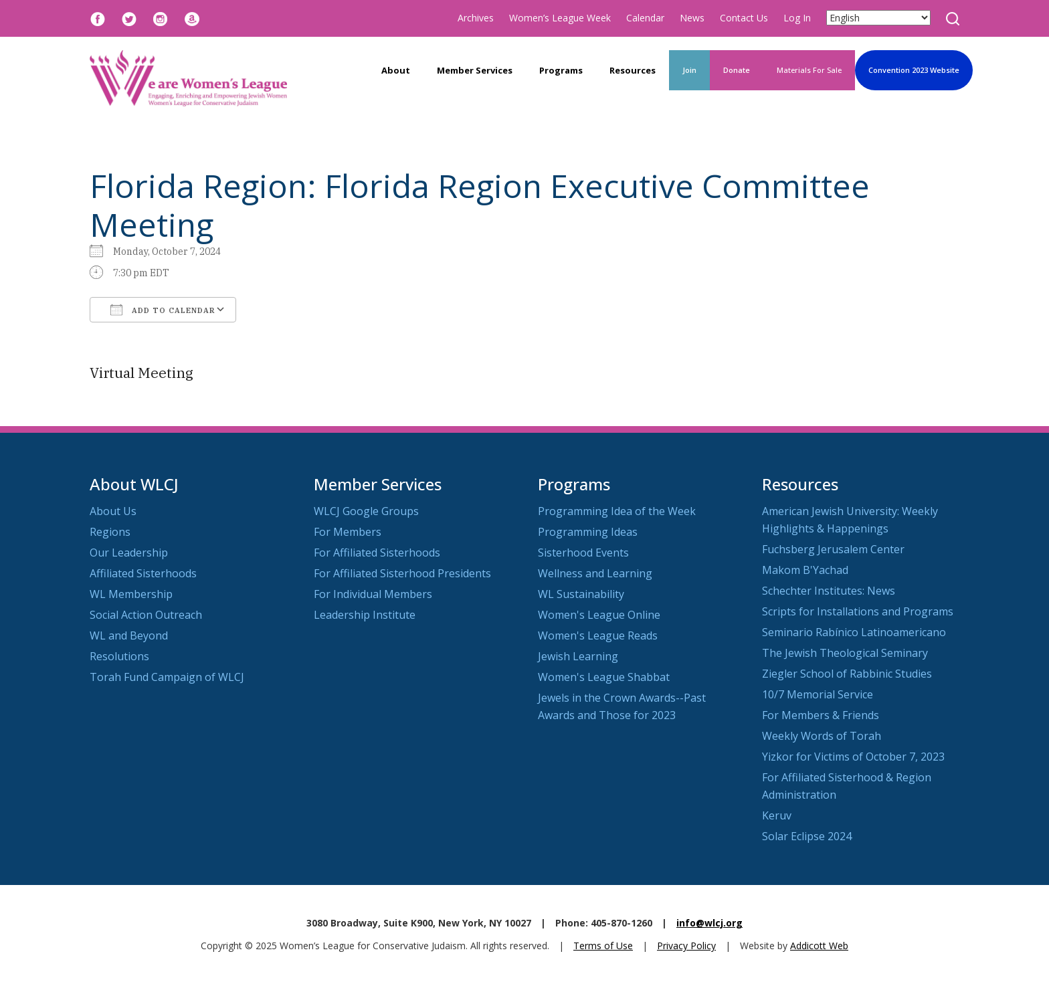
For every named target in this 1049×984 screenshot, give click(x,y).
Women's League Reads (598, 635)
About (395, 70)
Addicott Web (819, 945)
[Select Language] (878, 17)
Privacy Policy (686, 945)
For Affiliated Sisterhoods (377, 552)
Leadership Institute (364, 614)
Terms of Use (603, 945)
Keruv (776, 815)
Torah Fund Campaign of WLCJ (167, 677)
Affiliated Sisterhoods (143, 573)
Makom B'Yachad (805, 570)
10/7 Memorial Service (817, 694)
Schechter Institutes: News (828, 590)
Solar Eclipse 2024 (807, 836)
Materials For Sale (809, 70)
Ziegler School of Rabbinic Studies (847, 673)
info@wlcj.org (709, 922)
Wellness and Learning (595, 573)
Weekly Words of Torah (821, 735)
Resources (632, 70)
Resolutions (119, 656)
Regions (110, 531)
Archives (476, 17)
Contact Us (744, 17)
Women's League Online (599, 614)
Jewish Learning (578, 656)
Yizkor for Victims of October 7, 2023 (853, 756)
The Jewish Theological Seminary (845, 653)
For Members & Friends (820, 715)
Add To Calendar (162, 310)
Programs (561, 70)
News (692, 17)
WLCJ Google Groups (366, 511)
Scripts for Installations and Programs (857, 611)
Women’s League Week (560, 17)
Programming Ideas (588, 531)
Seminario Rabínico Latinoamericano (854, 632)
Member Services (474, 70)
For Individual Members (373, 594)
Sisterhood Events (583, 552)
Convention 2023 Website (913, 70)
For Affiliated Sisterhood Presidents (402, 573)
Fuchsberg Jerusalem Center (833, 549)
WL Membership (131, 594)
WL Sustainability (581, 594)
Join (689, 70)
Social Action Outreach (146, 614)
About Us (113, 511)
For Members (347, 531)
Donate (736, 70)
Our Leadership (129, 552)
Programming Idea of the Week (617, 511)
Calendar (645, 17)
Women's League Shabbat (604, 677)
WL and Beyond (129, 635)
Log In (797, 17)
